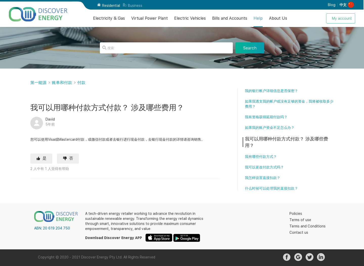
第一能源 (38, 82)
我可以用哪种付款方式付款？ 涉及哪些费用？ (286, 142)
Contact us (298, 232)
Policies (295, 214)
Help (258, 18)
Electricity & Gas (109, 18)
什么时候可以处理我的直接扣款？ (271, 188)
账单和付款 (62, 82)
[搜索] (166, 47)
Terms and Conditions (307, 226)
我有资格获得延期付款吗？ (266, 117)
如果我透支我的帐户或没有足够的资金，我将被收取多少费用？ (289, 103)
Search (250, 48)
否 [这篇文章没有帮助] (71, 158)
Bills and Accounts (229, 18)
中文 (343, 5)
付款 (81, 82)
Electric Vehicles (190, 18)
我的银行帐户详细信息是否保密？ (271, 91)
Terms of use (300, 220)
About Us (278, 18)
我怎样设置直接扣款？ (262, 178)
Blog (331, 5)
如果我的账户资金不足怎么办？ (269, 128)
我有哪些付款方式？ (261, 157)
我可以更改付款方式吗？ (264, 167)
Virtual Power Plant (149, 18)
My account (342, 18)
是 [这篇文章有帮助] (44, 158)
